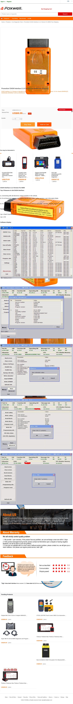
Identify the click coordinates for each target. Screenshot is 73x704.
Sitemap (62, 697)
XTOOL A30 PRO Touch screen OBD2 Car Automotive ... (51, 615)
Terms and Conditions (42, 697)
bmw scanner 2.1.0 (22, 583)
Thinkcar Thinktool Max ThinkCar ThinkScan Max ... (49, 636)
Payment (20, 697)
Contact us (56, 697)
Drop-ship (25, 697)
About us (50, 697)
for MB (29, 18)
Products (8, 22)
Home (2, 18)
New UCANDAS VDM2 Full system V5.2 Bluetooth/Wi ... (51, 660)
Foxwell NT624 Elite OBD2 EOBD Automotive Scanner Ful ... (7, 175)
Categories (6, 18)
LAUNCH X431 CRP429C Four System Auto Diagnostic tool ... (23, 175)
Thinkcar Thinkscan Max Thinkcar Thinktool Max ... (14, 683)
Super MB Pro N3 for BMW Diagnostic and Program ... (15, 638)
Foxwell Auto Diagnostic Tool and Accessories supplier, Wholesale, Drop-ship (15, 8)
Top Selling (15, 18)
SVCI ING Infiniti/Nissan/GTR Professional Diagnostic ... (56, 175)
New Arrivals (22, 18)
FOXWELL (26, 700)
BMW (23, 187)
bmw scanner (40, 583)
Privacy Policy (32, 697)
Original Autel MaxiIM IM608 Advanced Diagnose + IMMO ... (40, 174)
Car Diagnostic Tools (17, 22)
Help (67, 697)
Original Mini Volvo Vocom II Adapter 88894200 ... (14, 615)
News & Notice (13, 697)
